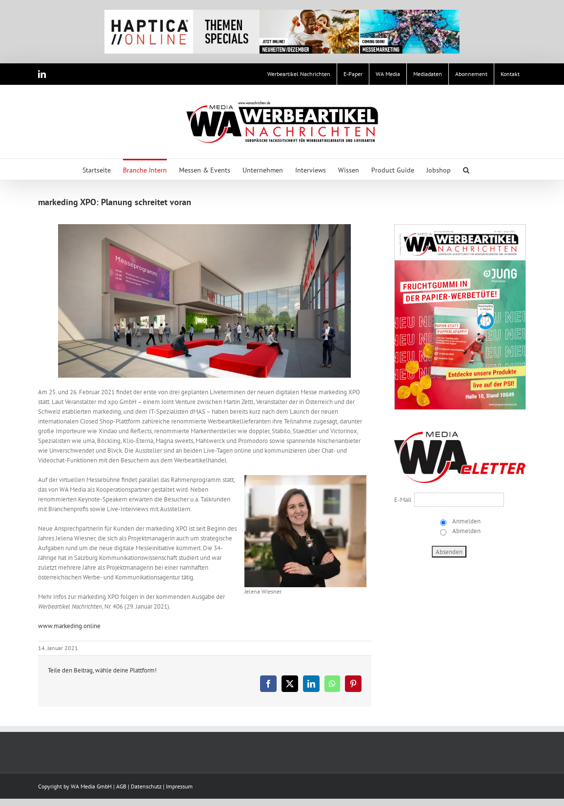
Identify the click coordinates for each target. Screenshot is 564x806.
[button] (466, 169)
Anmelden (466, 521)
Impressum (179, 786)
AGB (121, 786)
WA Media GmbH (91, 786)
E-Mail (402, 500)
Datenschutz (146, 786)
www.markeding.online (69, 626)
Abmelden (466, 531)
